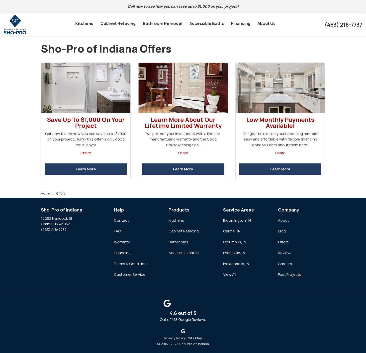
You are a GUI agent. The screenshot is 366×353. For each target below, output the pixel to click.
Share (86, 152)
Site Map (195, 338)
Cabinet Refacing (184, 231)
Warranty (122, 242)
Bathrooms (178, 242)
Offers (283, 242)
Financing (122, 253)
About (283, 220)
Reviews (285, 253)
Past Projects (289, 274)
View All (229, 274)
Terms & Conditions (131, 264)
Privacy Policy (175, 338)
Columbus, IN (234, 242)
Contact (121, 220)
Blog (282, 231)
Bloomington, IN (237, 220)
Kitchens (176, 220)
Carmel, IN (232, 231)
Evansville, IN (234, 253)
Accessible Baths (184, 253)
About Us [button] (266, 24)
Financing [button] (240, 24)
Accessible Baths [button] (206, 24)
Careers (285, 264)
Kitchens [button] (85, 24)
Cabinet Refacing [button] (118, 24)
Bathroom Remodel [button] (162, 24)
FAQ (117, 231)
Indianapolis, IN (236, 264)
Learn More (86, 169)
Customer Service (129, 274)
